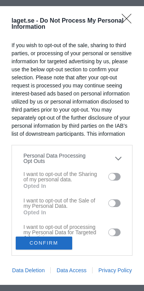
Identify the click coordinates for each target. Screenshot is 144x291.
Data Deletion (28, 270)
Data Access (71, 270)
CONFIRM (44, 242)
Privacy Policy (115, 270)
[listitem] (72, 158)
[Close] (129, 21)
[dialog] (72, 145)
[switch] (114, 177)
